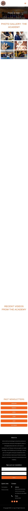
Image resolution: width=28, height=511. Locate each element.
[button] (25, 3)
